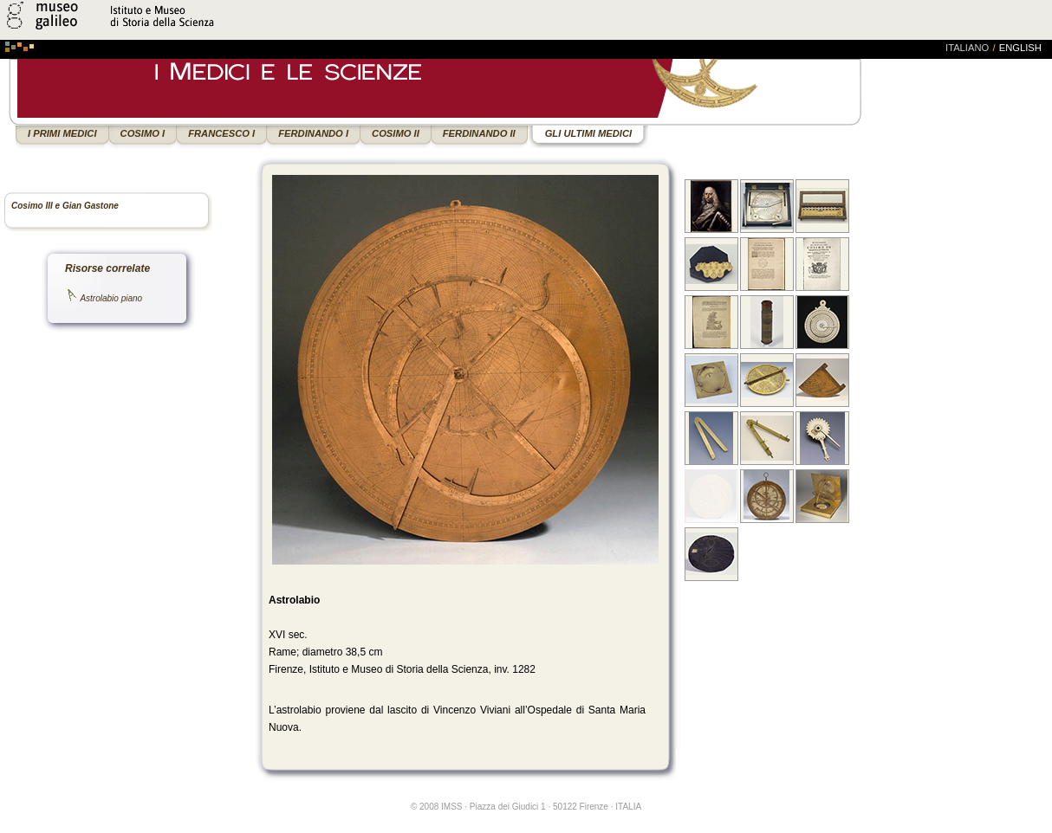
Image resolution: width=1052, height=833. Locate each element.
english (1020, 47)
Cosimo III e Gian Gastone (65, 205)
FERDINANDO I (313, 133)
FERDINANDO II (479, 133)
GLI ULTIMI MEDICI (588, 133)
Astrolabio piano (111, 298)
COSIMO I (143, 133)
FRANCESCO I (221, 133)
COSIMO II (395, 133)
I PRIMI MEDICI (62, 133)
